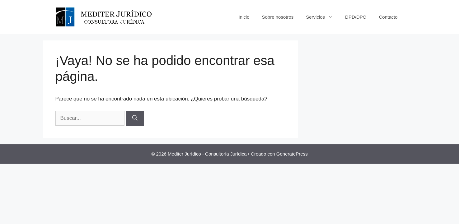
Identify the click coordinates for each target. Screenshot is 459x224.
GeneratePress (292, 153)
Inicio (243, 17)
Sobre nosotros (278, 17)
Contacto (388, 17)
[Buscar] (135, 118)
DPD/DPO (355, 17)
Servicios (322, 17)
